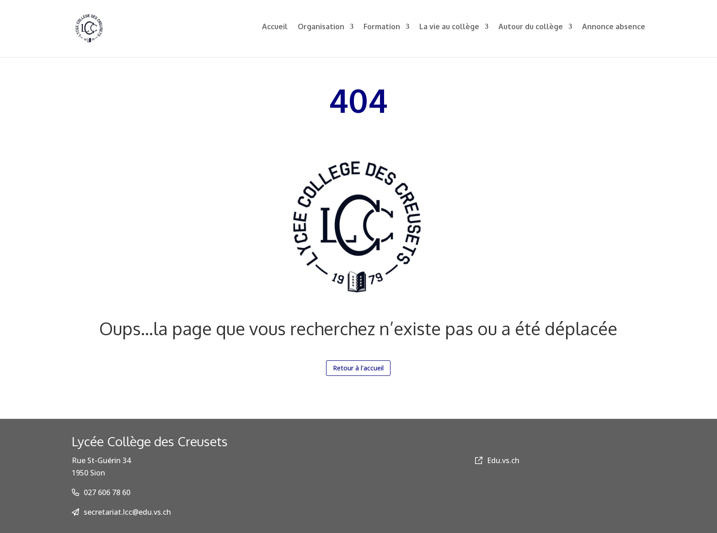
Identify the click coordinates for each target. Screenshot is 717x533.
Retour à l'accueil (358, 368)
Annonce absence (613, 31)
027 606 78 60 (107, 492)
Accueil (275, 31)
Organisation (321, 31)
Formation (382, 31)
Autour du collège (530, 31)
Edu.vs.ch (497, 460)
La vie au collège (449, 31)
